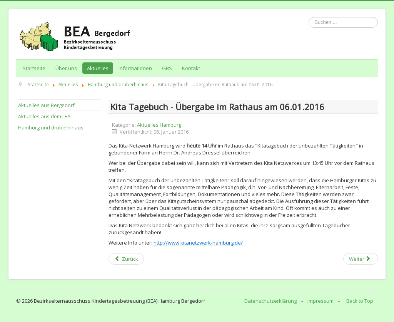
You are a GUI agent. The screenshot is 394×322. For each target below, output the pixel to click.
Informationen (135, 68)
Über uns (66, 68)
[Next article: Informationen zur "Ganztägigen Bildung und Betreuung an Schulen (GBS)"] (360, 259)
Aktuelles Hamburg (159, 124)
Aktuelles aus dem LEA (44, 116)
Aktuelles (98, 68)
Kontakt (191, 68)
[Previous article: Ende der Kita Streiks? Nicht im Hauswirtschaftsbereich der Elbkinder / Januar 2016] (126, 259)
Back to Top (359, 301)
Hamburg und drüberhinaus (50, 127)
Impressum (320, 301)
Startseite (34, 68)
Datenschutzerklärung (270, 301)
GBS (167, 68)
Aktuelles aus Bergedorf (46, 105)
